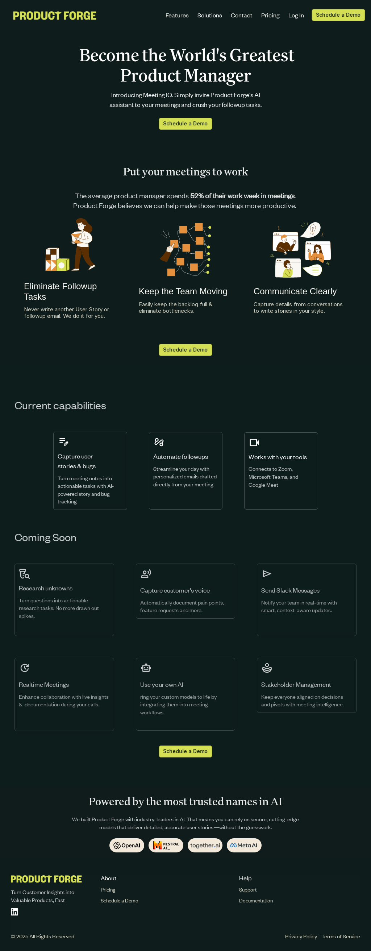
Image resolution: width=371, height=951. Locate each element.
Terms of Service (340, 936)
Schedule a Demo (119, 900)
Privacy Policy (301, 936)
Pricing (270, 15)
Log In (296, 15)
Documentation (256, 900)
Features (177, 15)
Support (248, 889)
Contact (242, 15)
